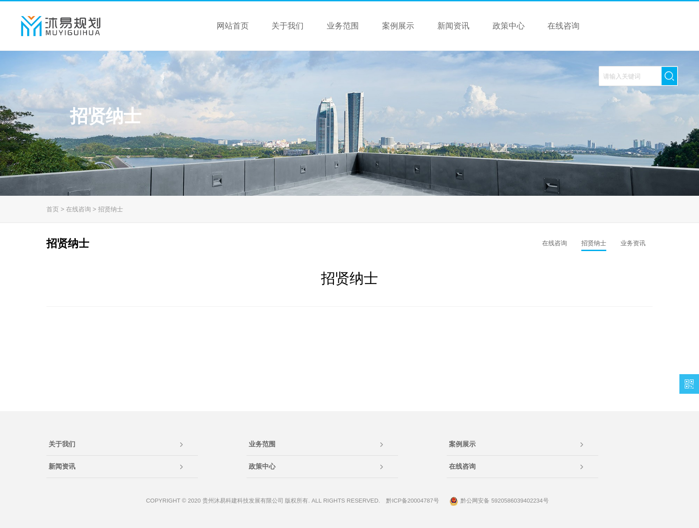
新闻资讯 (62, 466)
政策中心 (262, 466)
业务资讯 (633, 243)
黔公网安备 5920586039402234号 (498, 501)
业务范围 (262, 444)
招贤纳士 (110, 209)
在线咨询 (78, 209)
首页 (52, 209)
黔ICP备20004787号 (412, 500)
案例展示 (462, 444)
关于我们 (62, 444)
